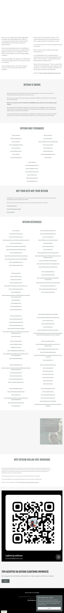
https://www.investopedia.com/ (16, 322)
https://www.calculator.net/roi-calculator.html (48, 252)
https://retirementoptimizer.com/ (16, 382)
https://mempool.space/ (48, 236)
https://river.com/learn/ (16, 279)
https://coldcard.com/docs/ (16, 344)
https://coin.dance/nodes (16, 341)
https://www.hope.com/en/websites (48, 401)
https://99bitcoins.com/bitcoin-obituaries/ (48, 240)
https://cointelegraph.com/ (16, 282)
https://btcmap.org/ (16, 336)
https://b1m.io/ (16, 230)
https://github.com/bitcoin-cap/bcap (16, 328)
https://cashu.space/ (16, 273)
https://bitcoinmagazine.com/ (16, 236)
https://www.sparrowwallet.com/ (48, 285)
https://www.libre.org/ (48, 360)
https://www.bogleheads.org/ (48, 323)
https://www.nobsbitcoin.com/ (48, 388)
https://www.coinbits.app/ (32, 178)
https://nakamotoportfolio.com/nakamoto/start (48, 263)
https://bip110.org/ (16, 405)
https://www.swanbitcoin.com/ (16, 144)
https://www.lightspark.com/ (16, 388)
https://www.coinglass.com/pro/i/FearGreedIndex (16, 259)
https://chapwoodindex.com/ (16, 319)
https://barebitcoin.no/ (32, 181)
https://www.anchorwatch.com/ (48, 398)
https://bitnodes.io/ (16, 300)
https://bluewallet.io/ (48, 326)
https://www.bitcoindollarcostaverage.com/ (50, 73)
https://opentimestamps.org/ (16, 325)
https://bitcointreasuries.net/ (16, 233)
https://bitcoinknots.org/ (48, 374)
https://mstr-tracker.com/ (16, 243)
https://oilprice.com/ (48, 383)
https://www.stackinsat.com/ (32, 165)
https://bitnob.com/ (48, 138)
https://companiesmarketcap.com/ (48, 364)
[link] (32, 600)
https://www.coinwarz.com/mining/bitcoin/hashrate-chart (16, 240)
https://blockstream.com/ (16, 372)
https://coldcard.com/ (12, 205)
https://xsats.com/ (48, 135)
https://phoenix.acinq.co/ (48, 246)
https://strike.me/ (16, 141)
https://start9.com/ (16, 394)
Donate (5, 581)
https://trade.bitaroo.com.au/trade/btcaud (48, 141)
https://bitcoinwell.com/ (16, 157)
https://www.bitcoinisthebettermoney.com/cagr (48, 317)
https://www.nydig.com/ (48, 368)
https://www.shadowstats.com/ (16, 379)
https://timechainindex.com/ (48, 271)
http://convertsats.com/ (48, 320)
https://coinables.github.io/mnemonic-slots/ (48, 349)
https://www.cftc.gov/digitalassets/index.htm (29, 482)
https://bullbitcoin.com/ (16, 151)
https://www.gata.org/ (16, 303)
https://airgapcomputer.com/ (48, 292)
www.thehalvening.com (16, 347)
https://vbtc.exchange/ (48, 144)
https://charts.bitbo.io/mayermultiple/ (48, 260)
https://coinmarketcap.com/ (48, 341)
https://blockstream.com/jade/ (14, 209)
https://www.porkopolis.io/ (16, 375)
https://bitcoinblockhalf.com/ (16, 358)
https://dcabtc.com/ (48, 249)
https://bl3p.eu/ (48, 157)
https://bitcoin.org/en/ (48, 371)
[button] (4, 611)
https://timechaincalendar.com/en (48, 352)
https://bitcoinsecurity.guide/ (48, 274)
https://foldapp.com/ (32, 174)
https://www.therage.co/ (16, 306)
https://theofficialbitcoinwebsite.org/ (16, 350)
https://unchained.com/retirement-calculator (48, 330)
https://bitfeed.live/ (48, 243)
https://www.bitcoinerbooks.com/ (48, 230)
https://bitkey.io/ (11, 212)
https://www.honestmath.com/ (48, 394)
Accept (49, 608)
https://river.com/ (16, 135)
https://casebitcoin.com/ (16, 276)
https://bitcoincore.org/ (48, 377)
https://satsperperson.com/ (16, 364)
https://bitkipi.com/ (48, 148)
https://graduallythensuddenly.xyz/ (48, 233)
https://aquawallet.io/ (16, 292)
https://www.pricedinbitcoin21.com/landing (48, 314)
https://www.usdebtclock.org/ (16, 262)
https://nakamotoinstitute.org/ (16, 289)
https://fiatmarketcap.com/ (16, 252)
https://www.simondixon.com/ (16, 265)
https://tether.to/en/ (48, 380)
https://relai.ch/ (16, 154)
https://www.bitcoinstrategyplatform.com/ (16, 249)
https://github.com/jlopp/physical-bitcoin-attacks (16, 255)
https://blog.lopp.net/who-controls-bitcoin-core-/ (16, 285)
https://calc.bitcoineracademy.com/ (16, 402)
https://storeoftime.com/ (16, 315)
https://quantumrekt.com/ (16, 309)
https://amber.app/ (16, 148)
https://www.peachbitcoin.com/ (48, 154)
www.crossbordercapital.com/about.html (48, 266)
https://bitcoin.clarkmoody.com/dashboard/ (16, 246)
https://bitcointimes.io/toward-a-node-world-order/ (48, 282)
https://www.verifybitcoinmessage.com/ (48, 289)
